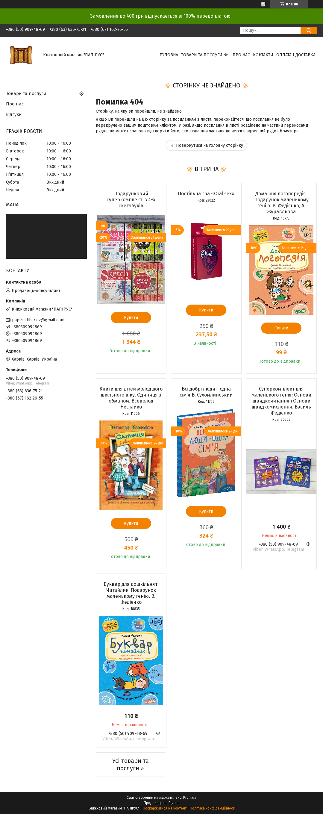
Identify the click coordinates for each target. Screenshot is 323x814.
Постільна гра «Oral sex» (206, 193)
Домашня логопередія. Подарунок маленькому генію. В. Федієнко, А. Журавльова (281, 202)
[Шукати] (309, 30)
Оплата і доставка (296, 55)
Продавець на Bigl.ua (162, 803)
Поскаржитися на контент (164, 808)
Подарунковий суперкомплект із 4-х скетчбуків (131, 199)
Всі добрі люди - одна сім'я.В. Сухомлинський (206, 392)
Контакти (263, 55)
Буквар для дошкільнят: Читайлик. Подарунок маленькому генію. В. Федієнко (131, 593)
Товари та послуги (201, 55)
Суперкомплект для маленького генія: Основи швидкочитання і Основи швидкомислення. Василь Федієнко (281, 401)
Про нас (241, 55)
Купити (131, 317)
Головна (169, 55)
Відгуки (14, 114)
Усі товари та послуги (130, 764)
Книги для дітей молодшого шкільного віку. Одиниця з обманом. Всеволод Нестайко (131, 398)
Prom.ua (189, 797)
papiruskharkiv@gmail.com (38, 320)
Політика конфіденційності (212, 808)
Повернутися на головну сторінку (209, 145)
